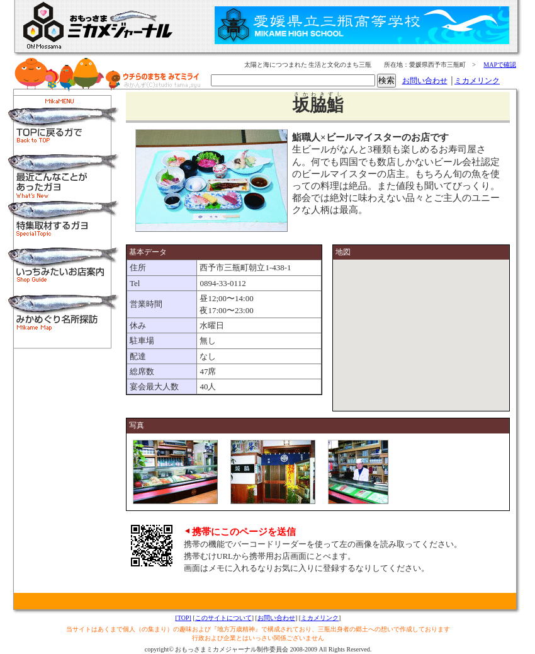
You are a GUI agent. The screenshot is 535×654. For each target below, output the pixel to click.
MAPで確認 (499, 64)
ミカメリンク (477, 80)
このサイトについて (223, 617)
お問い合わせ (425, 80)
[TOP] (183, 617)
